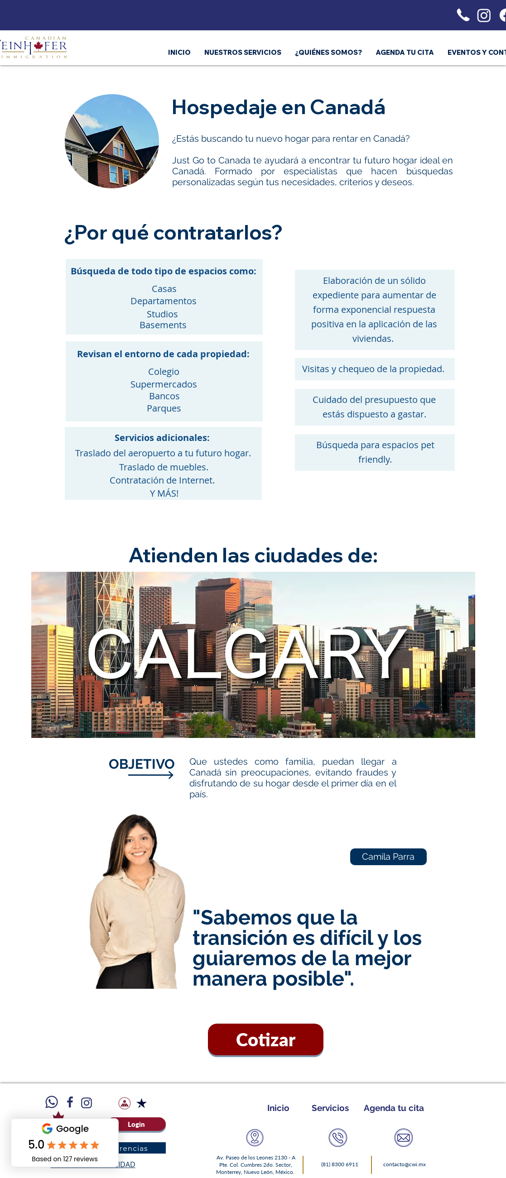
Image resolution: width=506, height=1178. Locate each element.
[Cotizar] (265, 1039)
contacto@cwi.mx (404, 1164)
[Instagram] (484, 15)
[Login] (136, 1124)
